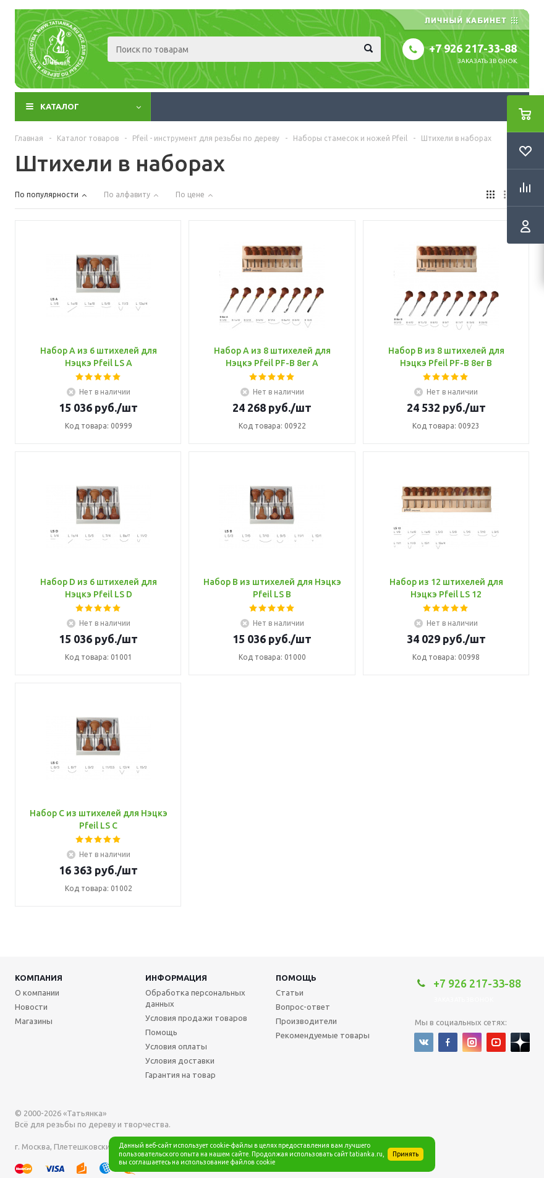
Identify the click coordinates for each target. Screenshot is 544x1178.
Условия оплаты (176, 1046)
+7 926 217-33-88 (473, 48)
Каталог (59, 106)
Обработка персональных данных (195, 998)
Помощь (296, 977)
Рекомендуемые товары (323, 1035)
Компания (38, 977)
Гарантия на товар (180, 1074)
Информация (176, 977)
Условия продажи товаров (196, 1018)
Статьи (290, 992)
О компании (37, 992)
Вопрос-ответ (303, 1006)
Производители (306, 1021)
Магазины (34, 1021)
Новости (31, 1006)
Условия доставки (180, 1060)
